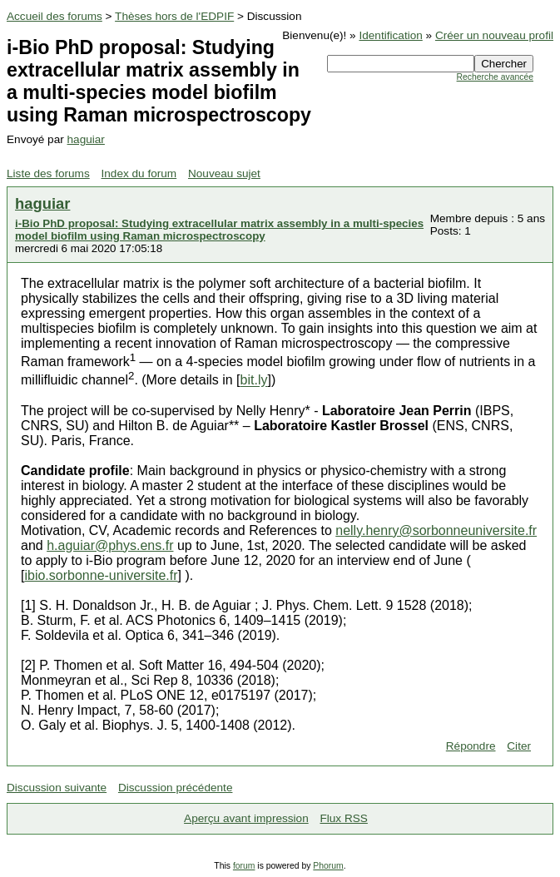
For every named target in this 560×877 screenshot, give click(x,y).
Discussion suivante (57, 787)
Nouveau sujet (224, 173)
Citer (519, 746)
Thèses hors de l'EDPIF (174, 16)
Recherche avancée (495, 77)
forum (244, 865)
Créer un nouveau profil (494, 35)
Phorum (328, 865)
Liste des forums (48, 173)
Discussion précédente (175, 787)
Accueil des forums (54, 16)
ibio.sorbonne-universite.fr (100, 575)
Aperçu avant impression (246, 818)
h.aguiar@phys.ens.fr (110, 545)
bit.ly (254, 381)
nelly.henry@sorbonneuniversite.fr (436, 530)
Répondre (471, 746)
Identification (390, 35)
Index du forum (139, 173)
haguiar (86, 139)
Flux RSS (343, 818)
